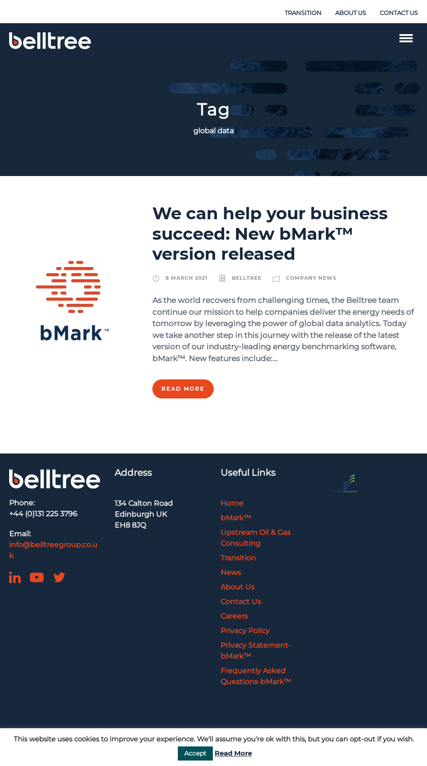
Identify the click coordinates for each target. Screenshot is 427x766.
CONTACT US (399, 12)
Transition (238, 558)
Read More (183, 388)
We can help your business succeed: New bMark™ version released (270, 233)
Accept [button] (195, 753)
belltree (246, 278)
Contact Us (241, 601)
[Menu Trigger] (405, 37)
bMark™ (236, 518)
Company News (311, 278)
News (231, 572)
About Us (238, 587)
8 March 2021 (186, 278)
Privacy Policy (245, 630)
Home (232, 503)
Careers (234, 616)
